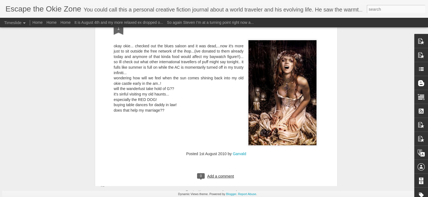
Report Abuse (247, 194)
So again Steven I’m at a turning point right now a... (210, 22)
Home (38, 22)
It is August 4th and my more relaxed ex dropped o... (118, 22)
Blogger (231, 194)
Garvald (239, 68)
